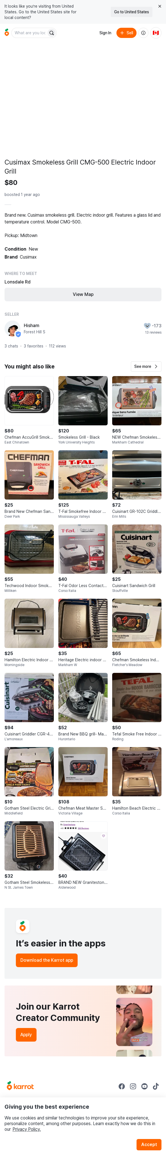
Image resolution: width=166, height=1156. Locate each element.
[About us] (143, 33)
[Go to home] (7, 33)
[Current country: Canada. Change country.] (155, 33)
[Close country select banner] (160, 6)
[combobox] (29, 33)
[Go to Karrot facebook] (121, 1086)
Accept (149, 1144)
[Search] (52, 33)
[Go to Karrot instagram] (133, 1086)
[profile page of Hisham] (12, 328)
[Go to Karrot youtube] (144, 1086)
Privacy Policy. (26, 1129)
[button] (146, 366)
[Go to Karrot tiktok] (155, 1086)
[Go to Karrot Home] (20, 1086)
